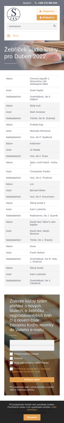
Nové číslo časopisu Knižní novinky (31, 362)
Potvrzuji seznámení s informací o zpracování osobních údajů (30, 370)
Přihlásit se (48, 17)
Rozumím (32, 417)
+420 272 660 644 (47, 3)
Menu (16, 35)
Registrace (48, 11)
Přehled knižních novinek (26, 354)
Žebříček (18, 358)
